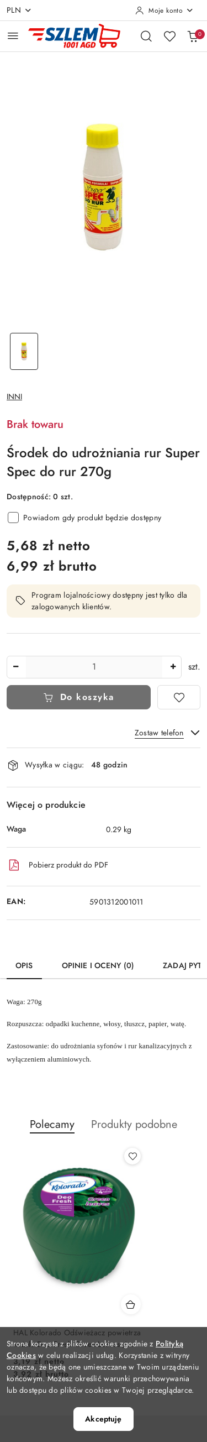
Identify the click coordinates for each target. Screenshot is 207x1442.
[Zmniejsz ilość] (15, 667)
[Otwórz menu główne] (13, 35)
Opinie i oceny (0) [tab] (98, 965)
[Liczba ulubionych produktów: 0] (169, 35)
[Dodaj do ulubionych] (178, 697)
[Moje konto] (164, 10)
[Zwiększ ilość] (172, 667)
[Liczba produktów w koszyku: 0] (193, 35)
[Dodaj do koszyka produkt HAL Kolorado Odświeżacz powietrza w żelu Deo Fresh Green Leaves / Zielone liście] (131, 1304)
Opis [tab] (24, 965)
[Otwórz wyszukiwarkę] (146, 35)
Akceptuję (103, 1419)
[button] (52, 1130)
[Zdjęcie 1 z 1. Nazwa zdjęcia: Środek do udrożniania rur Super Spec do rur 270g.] (24, 351)
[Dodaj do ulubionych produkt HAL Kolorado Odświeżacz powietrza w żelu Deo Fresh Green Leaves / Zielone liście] (132, 1156)
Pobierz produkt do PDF (57, 865)
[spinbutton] (94, 667)
